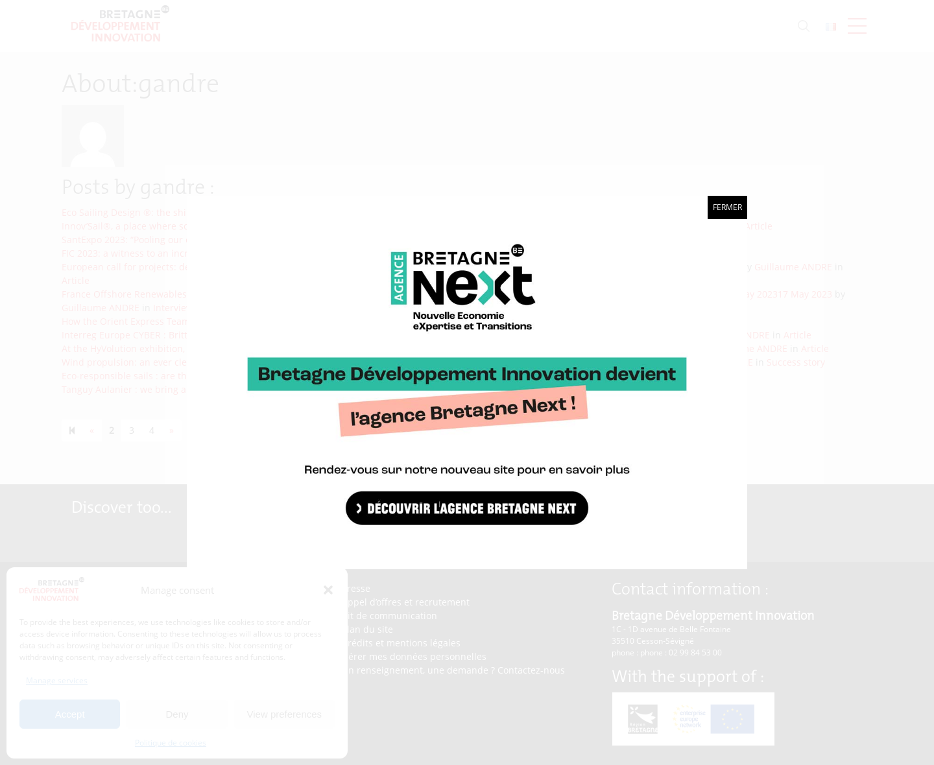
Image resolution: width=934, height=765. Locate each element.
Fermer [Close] (727, 207)
